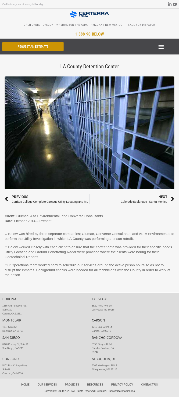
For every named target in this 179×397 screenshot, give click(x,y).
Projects (72, 384)
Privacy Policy (122, 384)
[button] (161, 46)
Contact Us (149, 384)
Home (25, 384)
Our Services (47, 384)
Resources (95, 384)
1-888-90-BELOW (89, 34)
